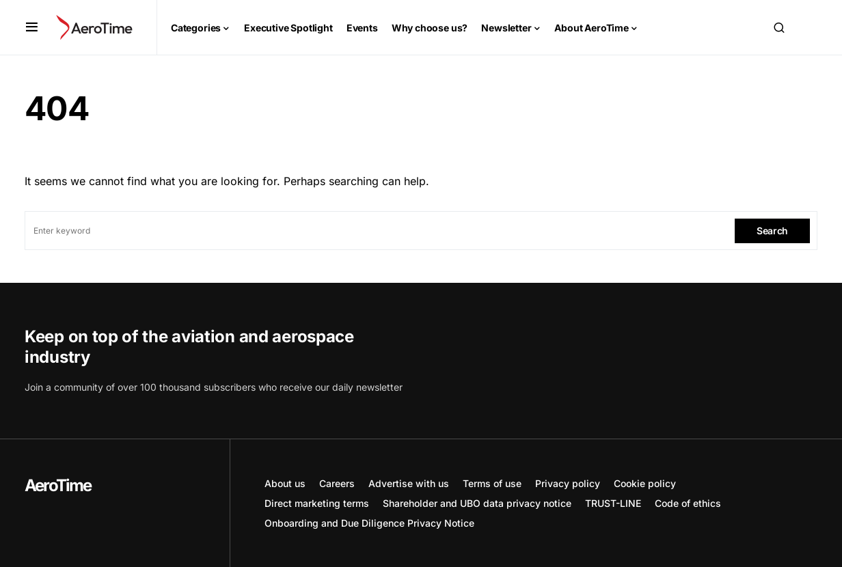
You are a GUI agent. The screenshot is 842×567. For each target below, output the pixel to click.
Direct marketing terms (316, 503)
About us (284, 483)
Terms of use (492, 483)
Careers (337, 483)
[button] (32, 27)
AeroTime (58, 485)
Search (772, 230)
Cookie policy (645, 483)
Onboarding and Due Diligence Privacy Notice (369, 523)
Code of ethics (688, 503)
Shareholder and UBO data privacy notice (477, 503)
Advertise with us (408, 483)
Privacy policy (567, 483)
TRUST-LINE (613, 503)
